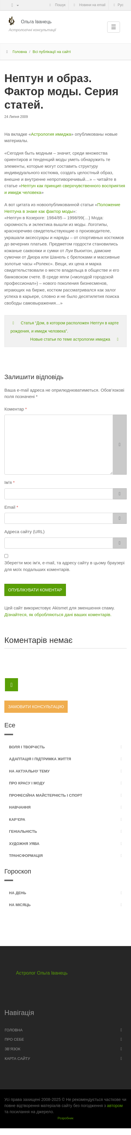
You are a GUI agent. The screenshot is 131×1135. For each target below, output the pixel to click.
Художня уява (24, 843)
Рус (117, 5)
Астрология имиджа (51, 134)
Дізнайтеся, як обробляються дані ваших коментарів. (58, 614)
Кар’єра (17, 819)
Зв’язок (12, 1049)
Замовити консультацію (36, 706)
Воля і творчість (27, 747)
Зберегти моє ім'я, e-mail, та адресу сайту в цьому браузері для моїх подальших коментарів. (64, 566)
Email (9, 507)
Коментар (14, 408)
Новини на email (88, 5)
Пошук (56, 5)
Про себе (14, 1039)
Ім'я (8, 482)
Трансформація (26, 855)
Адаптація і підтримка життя (40, 759)
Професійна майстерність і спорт (45, 795)
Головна (19, 51)
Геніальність (23, 831)
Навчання (19, 807)
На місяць (19, 905)
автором (115, 1105)
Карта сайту (17, 1058)
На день (17, 893)
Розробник (65, 1118)
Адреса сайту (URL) (24, 531)
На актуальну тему (29, 771)
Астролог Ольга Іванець (42, 972)
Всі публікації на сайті (52, 51)
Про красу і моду (27, 783)
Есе (9, 725)
